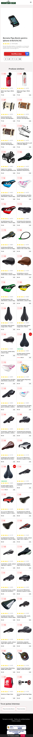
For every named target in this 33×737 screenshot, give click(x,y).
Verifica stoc (20, 54)
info (14, 95)
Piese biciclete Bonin (9, 709)
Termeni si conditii (7, 719)
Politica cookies (16, 721)
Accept (23, 735)
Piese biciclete (21, 709)
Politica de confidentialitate (22, 719)
